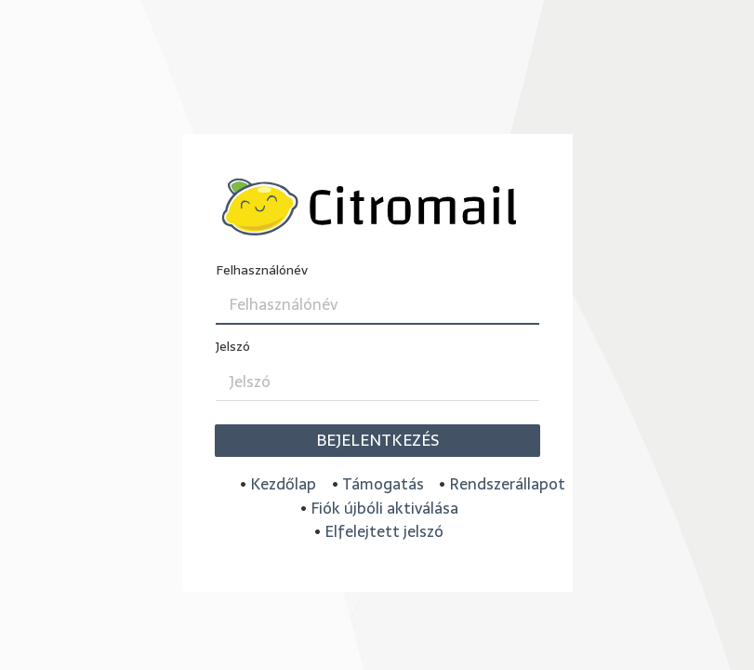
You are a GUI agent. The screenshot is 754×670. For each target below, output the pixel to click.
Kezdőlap (283, 484)
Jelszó (233, 347)
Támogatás (383, 484)
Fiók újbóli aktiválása (384, 508)
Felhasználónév (262, 270)
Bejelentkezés (377, 440)
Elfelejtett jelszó (383, 531)
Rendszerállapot (507, 484)
